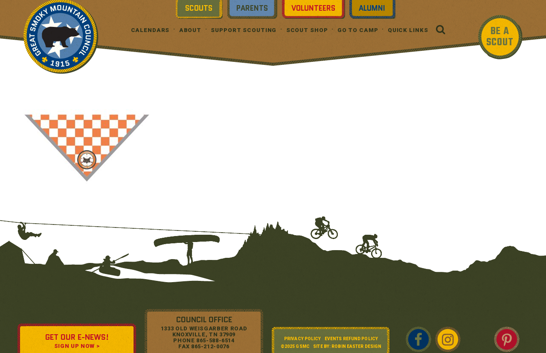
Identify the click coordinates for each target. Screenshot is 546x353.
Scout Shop (307, 30)
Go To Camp (357, 30)
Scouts (198, 8)
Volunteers (313, 8)
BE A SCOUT (500, 36)
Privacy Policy (302, 338)
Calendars (150, 30)
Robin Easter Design (356, 346)
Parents (252, 8)
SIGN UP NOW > (76, 346)
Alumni (372, 8)
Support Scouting (243, 30)
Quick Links (408, 30)
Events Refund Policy (351, 338)
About (190, 30)
